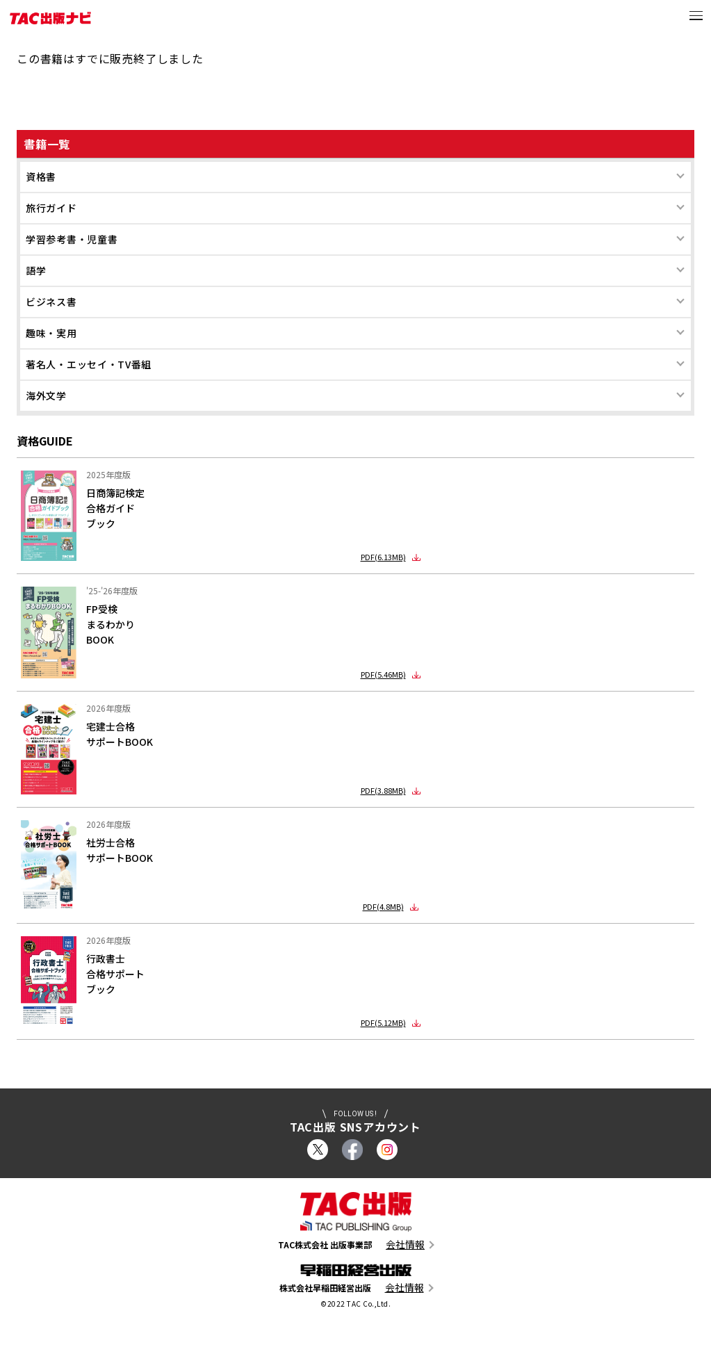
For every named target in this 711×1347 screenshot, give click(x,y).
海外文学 (46, 395)
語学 (36, 270)
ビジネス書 (51, 302)
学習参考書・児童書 (71, 239)
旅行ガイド (51, 208)
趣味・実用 (51, 333)
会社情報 (405, 1244)
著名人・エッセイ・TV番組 (89, 364)
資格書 (41, 176)
